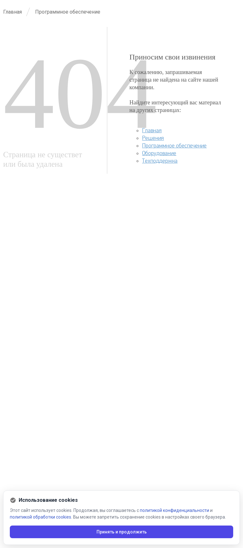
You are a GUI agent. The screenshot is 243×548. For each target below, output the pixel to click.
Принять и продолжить (122, 531)
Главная (152, 130)
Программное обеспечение (174, 145)
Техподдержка (160, 161)
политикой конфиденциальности (174, 510)
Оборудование (159, 153)
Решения (153, 138)
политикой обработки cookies (40, 517)
